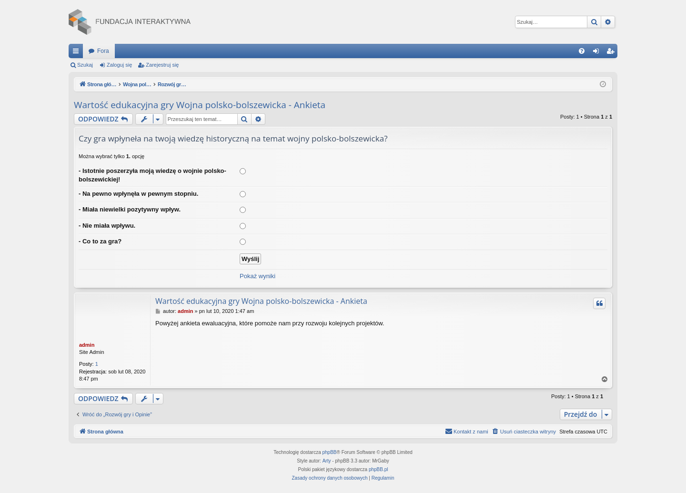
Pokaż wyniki (257, 276)
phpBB (330, 452)
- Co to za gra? (100, 241)
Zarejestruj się (162, 65)
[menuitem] (582, 51)
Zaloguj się (119, 65)
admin (86, 345)
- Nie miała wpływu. (107, 225)
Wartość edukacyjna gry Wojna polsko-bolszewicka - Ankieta (199, 105)
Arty (327, 460)
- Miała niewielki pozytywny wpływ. (130, 209)
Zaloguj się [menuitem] (598, 53)
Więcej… (77, 53)
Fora (103, 51)
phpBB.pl (378, 469)
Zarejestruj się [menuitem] (612, 53)
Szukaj (85, 65)
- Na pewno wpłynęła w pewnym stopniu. (138, 193)
